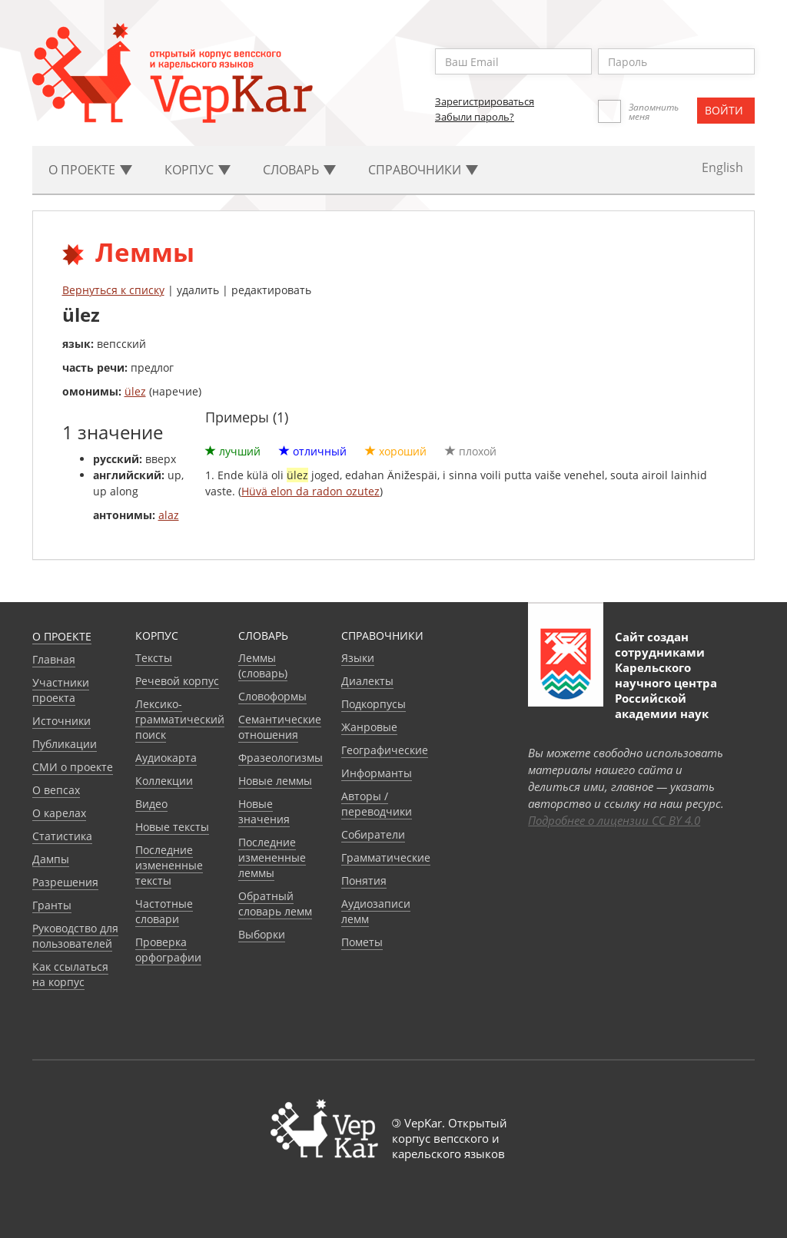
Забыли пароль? (474, 117)
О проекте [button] (90, 169)
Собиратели (373, 834)
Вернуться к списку (113, 290)
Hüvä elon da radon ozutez (310, 491)
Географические (384, 750)
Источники (61, 720)
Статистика (62, 836)
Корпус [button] (197, 169)
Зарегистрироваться (484, 101)
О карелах (59, 813)
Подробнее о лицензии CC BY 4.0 (614, 820)
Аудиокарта (166, 757)
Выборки (261, 934)
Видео (151, 803)
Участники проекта (60, 690)
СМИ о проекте (72, 767)
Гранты (51, 905)
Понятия (364, 880)
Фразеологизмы (280, 757)
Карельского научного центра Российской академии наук (666, 690)
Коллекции (164, 780)
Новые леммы (275, 780)
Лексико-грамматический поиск (179, 719)
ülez (135, 391)
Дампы (50, 859)
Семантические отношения (279, 727)
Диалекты (367, 681)
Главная (53, 659)
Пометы (362, 942)
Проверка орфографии (168, 950)
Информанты (376, 773)
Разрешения (65, 882)
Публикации (64, 744)
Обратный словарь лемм (275, 904)
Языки (357, 657)
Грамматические (385, 857)
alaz (168, 515)
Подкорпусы (373, 704)
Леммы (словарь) (262, 665)
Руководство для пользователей (75, 936)
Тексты (153, 657)
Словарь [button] (299, 169)
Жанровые (369, 727)
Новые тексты (172, 826)
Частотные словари (164, 911)
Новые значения (264, 811)
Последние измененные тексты (169, 865)
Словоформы (272, 696)
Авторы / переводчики (376, 804)
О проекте (61, 636)
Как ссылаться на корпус (70, 974)
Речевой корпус (177, 681)
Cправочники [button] (423, 169)
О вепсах (56, 790)
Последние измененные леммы (272, 857)
